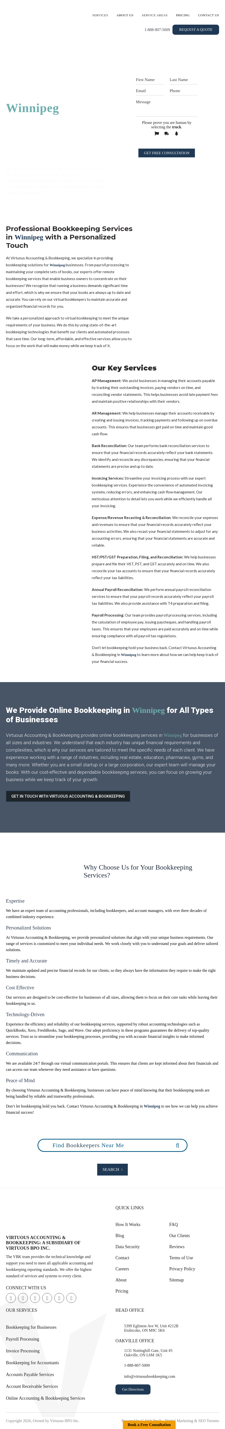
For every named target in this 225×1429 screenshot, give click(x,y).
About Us (124, 15)
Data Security (127, 1246)
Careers (122, 1268)
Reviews (177, 1246)
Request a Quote (195, 30)
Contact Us (208, 15)
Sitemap (176, 1280)
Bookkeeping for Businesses (31, 1327)
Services (100, 15)
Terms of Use (181, 1257)
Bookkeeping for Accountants (32, 1362)
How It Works (127, 1224)
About (121, 1280)
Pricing (183, 15)
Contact (122, 1257)
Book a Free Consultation (149, 1425)
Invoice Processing (22, 1350)
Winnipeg (32, 108)
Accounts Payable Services (30, 1374)
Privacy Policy (182, 1268)
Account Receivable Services (32, 1386)
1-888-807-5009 (157, 30)
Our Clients (179, 1235)
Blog (119, 1235)
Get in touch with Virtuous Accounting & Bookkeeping (68, 796)
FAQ (173, 1224)
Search (113, 1169)
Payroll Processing (22, 1339)
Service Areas (155, 15)
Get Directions (133, 1389)
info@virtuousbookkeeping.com (149, 1376)
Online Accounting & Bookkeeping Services (45, 1398)
